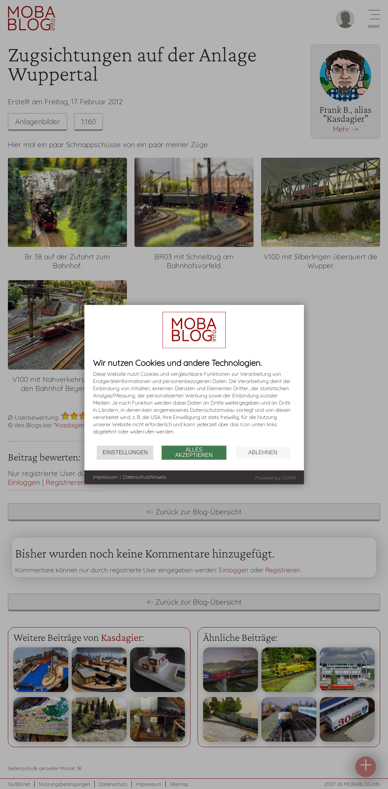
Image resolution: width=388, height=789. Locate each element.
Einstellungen (125, 452)
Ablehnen (263, 452)
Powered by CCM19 (275, 477)
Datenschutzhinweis (144, 477)
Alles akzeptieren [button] (194, 452)
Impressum (105, 477)
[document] (194, 401)
